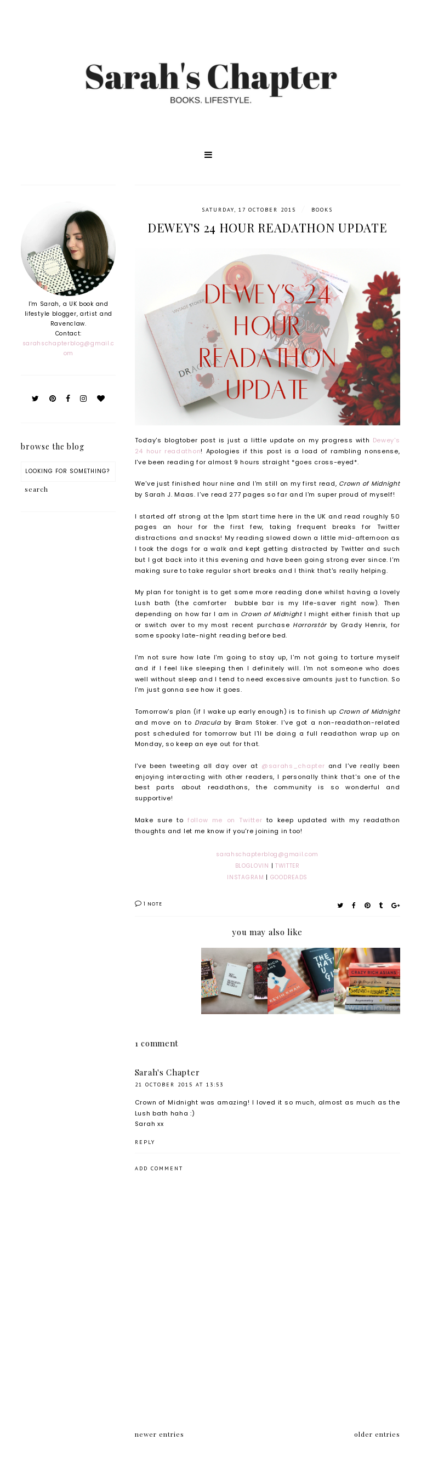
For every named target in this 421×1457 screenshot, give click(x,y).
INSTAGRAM (245, 877)
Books (322, 209)
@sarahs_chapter (293, 765)
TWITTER (287, 866)
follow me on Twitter (224, 820)
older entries (377, 1434)
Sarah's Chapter (167, 1072)
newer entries (159, 1434)
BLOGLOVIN (253, 866)
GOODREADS (289, 877)
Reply (145, 1142)
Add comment (159, 1168)
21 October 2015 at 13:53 (179, 1084)
